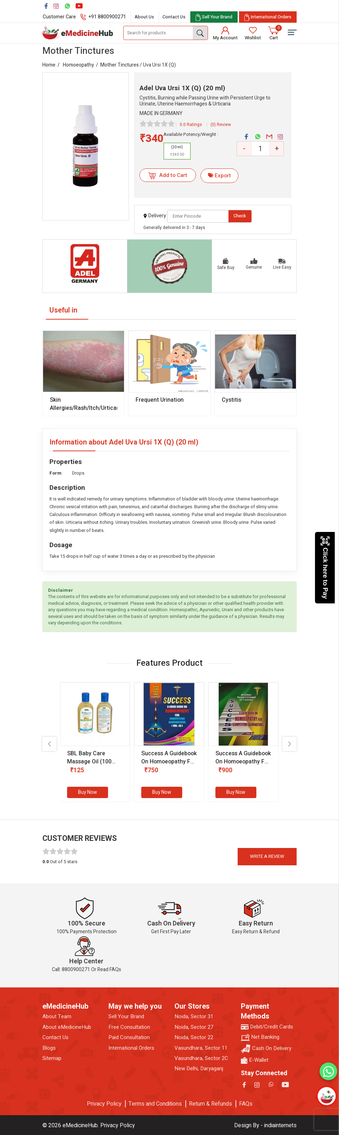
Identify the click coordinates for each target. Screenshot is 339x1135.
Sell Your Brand (126, 1016)
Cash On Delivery (266, 1049)
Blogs (49, 1048)
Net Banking (260, 1037)
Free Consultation (129, 1027)
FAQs (245, 1104)
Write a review (267, 856)
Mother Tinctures (119, 65)
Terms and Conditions (155, 1104)
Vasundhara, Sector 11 (200, 1048)
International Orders (131, 1048)
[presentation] (49, 744)
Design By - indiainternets (265, 1125)
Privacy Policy (104, 1104)
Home (48, 65)
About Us (144, 16)
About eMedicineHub (66, 1027)
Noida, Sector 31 (193, 1016)
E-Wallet (254, 1060)
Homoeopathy (78, 65)
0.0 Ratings (191, 124)
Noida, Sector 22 (193, 1037)
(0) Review (220, 124)
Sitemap (51, 1058)
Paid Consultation (129, 1037)
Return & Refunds (210, 1104)
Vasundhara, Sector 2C (201, 1058)
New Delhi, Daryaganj (198, 1068)
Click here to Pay (325, 567)
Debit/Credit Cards (267, 1027)
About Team (56, 1016)
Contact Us (173, 16)
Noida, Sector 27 (193, 1027)
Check (239, 215)
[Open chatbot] (326, 1096)
